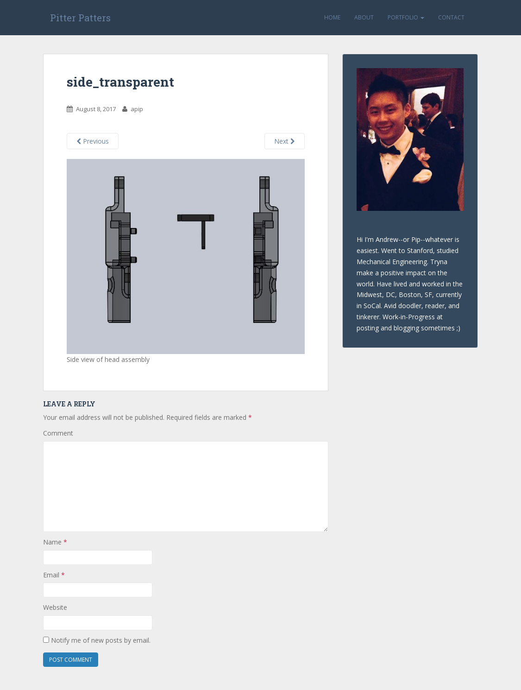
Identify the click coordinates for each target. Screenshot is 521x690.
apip (137, 109)
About (364, 17)
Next (284, 141)
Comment (58, 433)
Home (332, 17)
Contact (451, 17)
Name (55, 542)
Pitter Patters (80, 18)
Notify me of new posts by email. (101, 640)
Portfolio (406, 17)
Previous (92, 141)
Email (54, 574)
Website (55, 607)
